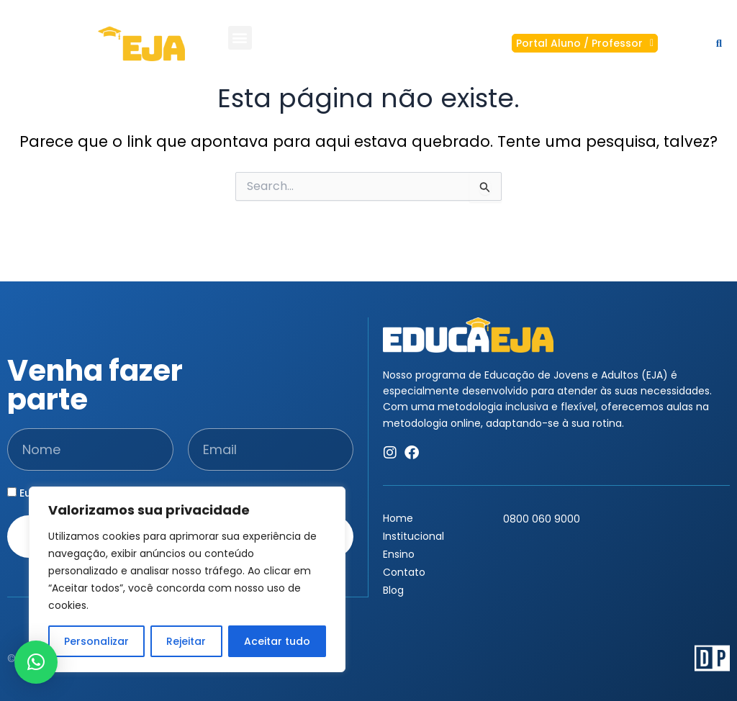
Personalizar (96, 641)
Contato (408, 572)
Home (398, 518)
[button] (240, 35)
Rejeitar (186, 641)
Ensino (402, 554)
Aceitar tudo (277, 641)
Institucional (413, 536)
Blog (393, 590)
